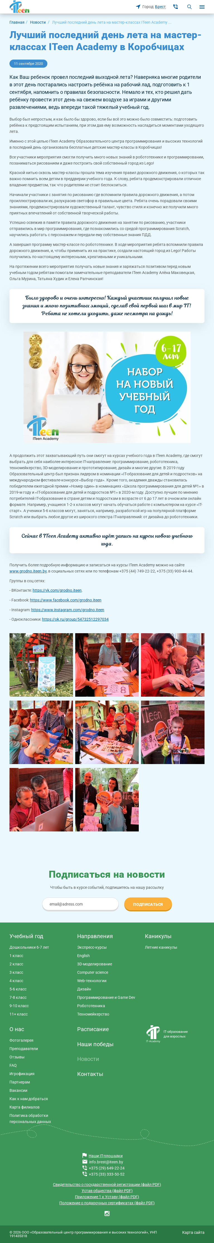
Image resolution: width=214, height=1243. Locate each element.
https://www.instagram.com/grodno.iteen (67, 610)
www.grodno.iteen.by (28, 571)
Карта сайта (193, 1232)
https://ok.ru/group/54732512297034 (75, 619)
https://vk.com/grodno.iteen (57, 590)
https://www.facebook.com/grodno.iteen (65, 600)
